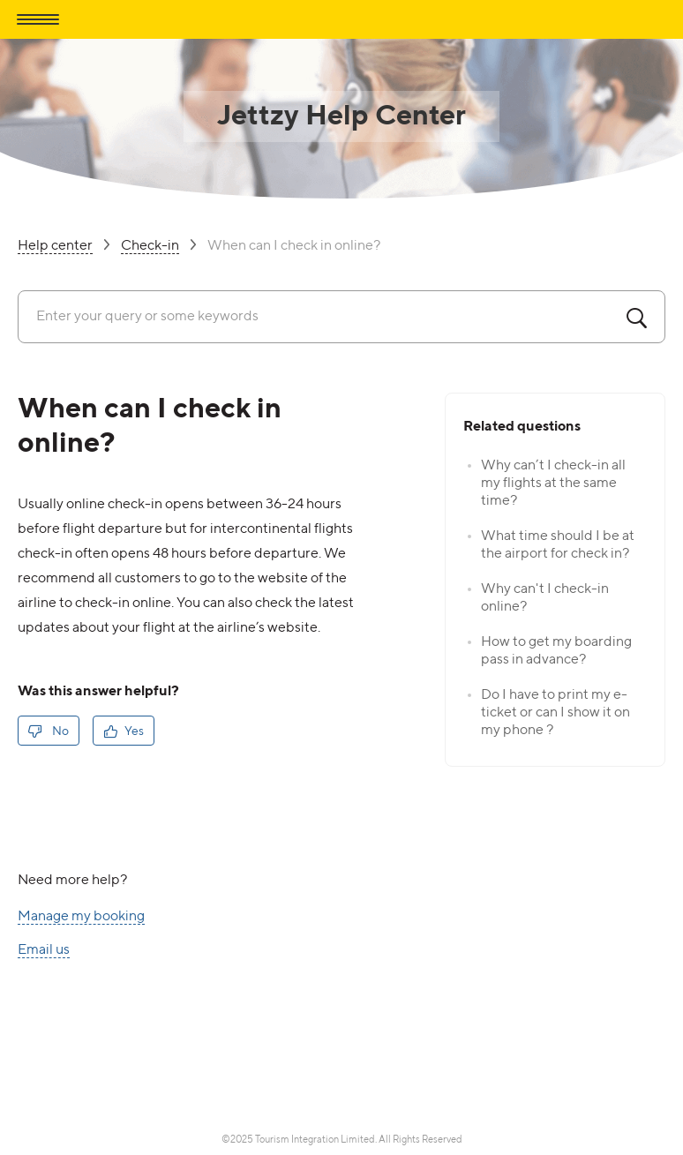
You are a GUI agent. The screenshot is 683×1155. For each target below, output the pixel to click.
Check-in (150, 246)
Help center (55, 246)
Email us (44, 950)
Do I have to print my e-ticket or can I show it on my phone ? (555, 713)
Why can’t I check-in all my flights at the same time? (553, 483)
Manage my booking (81, 917)
